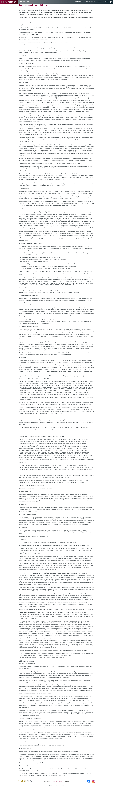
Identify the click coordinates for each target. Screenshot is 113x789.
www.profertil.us (39, 32)
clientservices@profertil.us (68, 300)
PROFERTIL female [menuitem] (90, 1)
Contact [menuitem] (99, 1)
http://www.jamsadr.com (26, 624)
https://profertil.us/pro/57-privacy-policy (55, 75)
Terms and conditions (57, 781)
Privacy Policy (47, 781)
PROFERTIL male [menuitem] (79, 1)
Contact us (66, 781)
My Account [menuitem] (106, 1)
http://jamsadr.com (66, 655)
